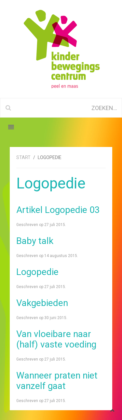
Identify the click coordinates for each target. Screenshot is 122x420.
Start (23, 157)
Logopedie (37, 272)
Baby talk (34, 240)
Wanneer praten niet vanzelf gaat (57, 380)
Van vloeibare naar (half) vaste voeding (56, 339)
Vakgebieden (42, 303)
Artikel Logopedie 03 (58, 209)
